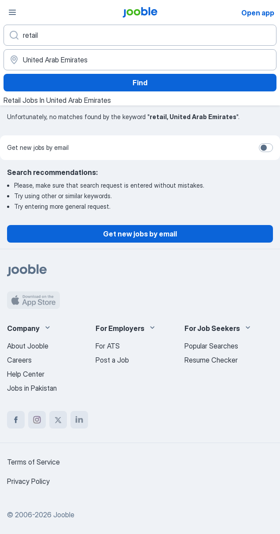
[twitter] (58, 420)
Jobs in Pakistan (32, 388)
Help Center (25, 374)
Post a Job (112, 360)
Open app (257, 12)
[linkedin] (79, 420)
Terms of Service (33, 462)
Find (140, 82)
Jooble (63, 514)
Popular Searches (211, 345)
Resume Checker (211, 360)
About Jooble (27, 345)
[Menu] (12, 12)
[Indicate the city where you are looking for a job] (140, 59)
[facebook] (16, 420)
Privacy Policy (28, 481)
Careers (19, 360)
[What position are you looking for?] (140, 35)
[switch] (266, 147)
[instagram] (37, 420)
